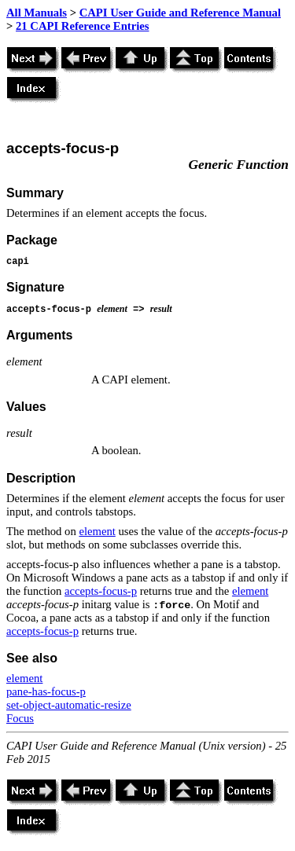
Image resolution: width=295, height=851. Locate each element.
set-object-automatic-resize (68, 705)
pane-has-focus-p (46, 691)
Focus (20, 718)
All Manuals (36, 12)
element (97, 531)
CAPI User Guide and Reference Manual (180, 12)
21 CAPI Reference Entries (82, 26)
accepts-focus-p (101, 591)
